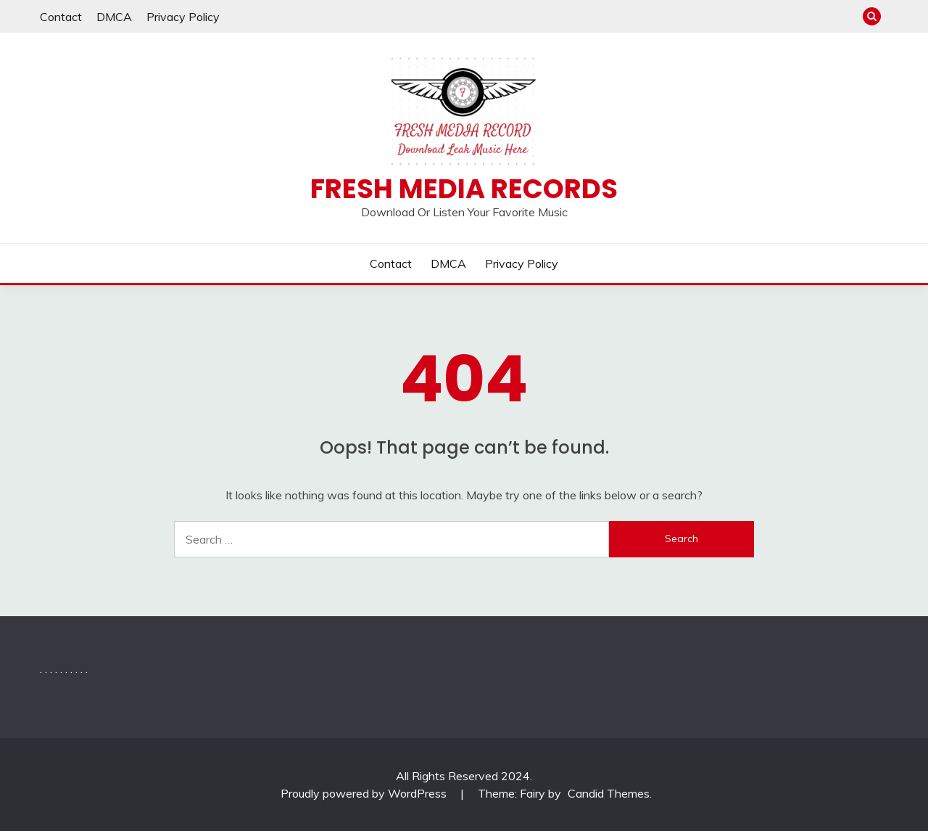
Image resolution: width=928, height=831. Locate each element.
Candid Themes (609, 793)
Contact (61, 16)
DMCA (114, 16)
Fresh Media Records (464, 189)
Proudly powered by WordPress (365, 793)
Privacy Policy (183, 16)
